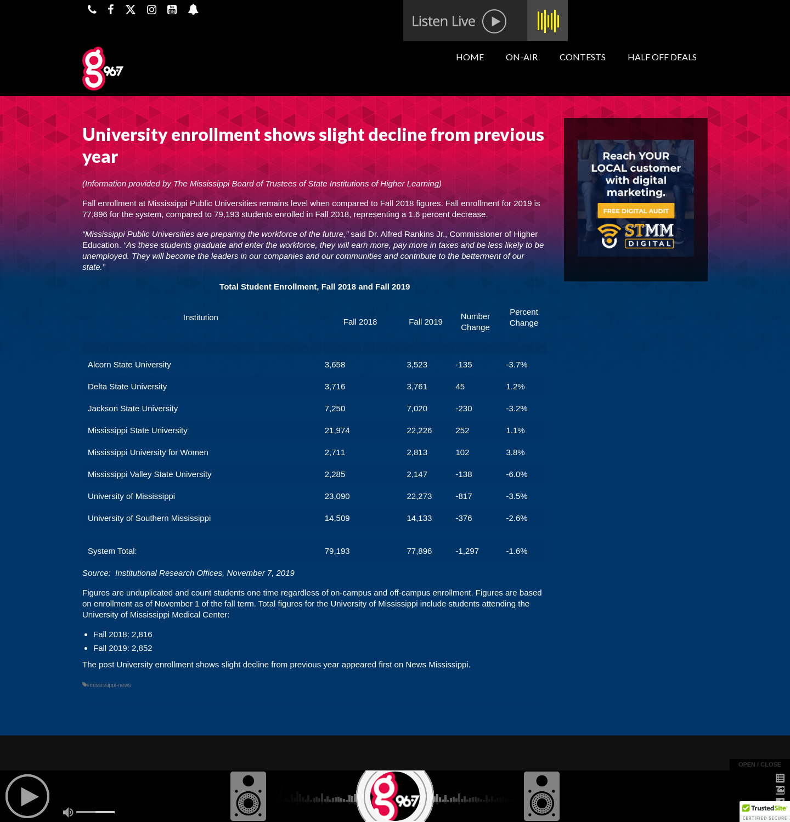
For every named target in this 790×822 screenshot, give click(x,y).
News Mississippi (436, 664)
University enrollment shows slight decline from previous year (228, 664)
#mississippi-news (109, 685)
